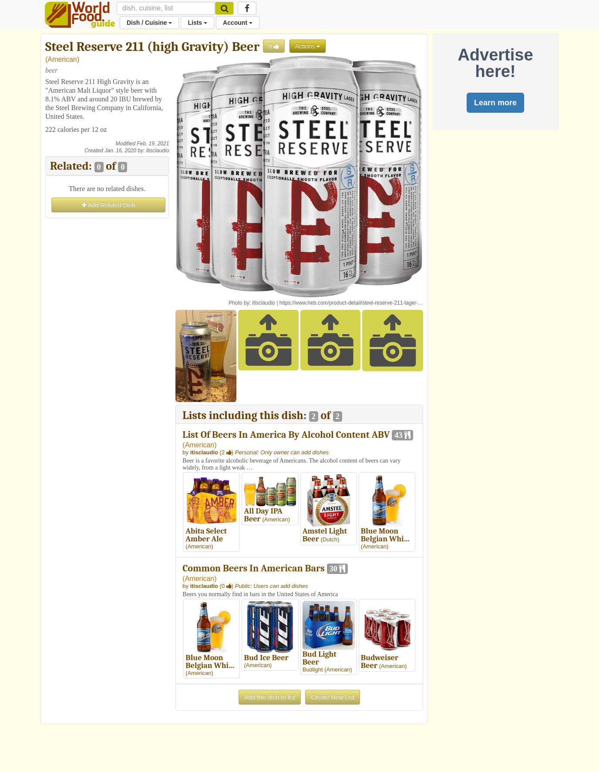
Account (237, 22)
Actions (307, 46)
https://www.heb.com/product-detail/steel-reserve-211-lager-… (351, 303)
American (62, 59)
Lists (197, 22)
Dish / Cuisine (149, 22)
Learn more (495, 102)
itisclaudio (157, 151)
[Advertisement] (107, 351)
